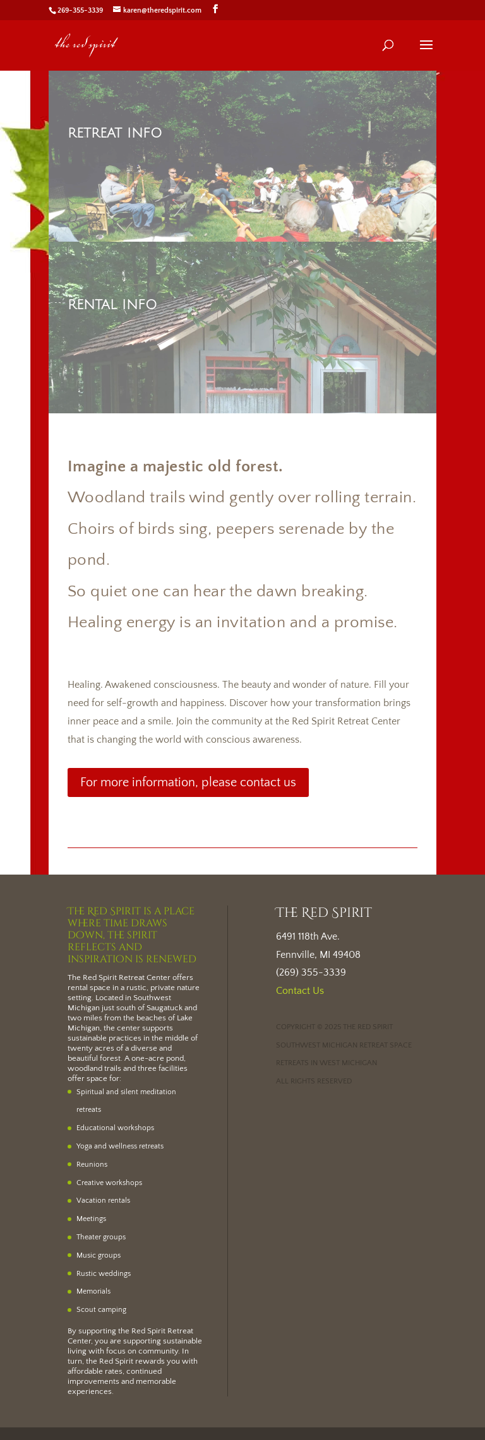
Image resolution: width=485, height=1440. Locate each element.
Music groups (98, 1255)
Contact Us (300, 990)
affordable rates (95, 1371)
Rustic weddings (103, 1274)
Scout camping (101, 1310)
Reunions (91, 1164)
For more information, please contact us (188, 782)
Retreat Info (115, 133)
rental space (89, 987)
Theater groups (101, 1237)
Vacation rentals (103, 1200)
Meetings (91, 1219)
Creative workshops (109, 1183)
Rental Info (112, 305)
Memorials (93, 1291)
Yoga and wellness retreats (120, 1146)
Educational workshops (115, 1128)
